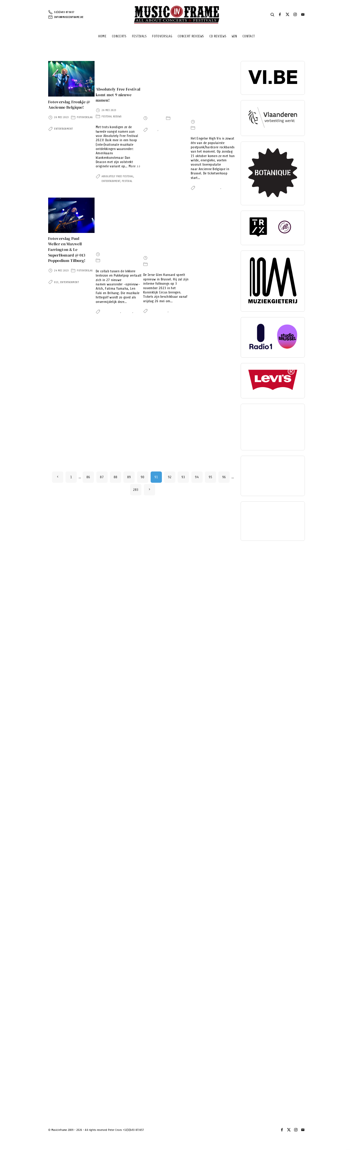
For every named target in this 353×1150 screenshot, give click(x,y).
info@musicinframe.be (68, 17)
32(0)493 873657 (64, 12)
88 (116, 1094)
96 (224, 1094)
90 (143, 1094)
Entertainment (63, 124)
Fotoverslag (85, 113)
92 (170, 1094)
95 (211, 1094)
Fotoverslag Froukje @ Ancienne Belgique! (69, 100)
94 (197, 1094)
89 (129, 1094)
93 (183, 1094)
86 (88, 1094)
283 (136, 1107)
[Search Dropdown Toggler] (272, 14)
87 (102, 1094)
